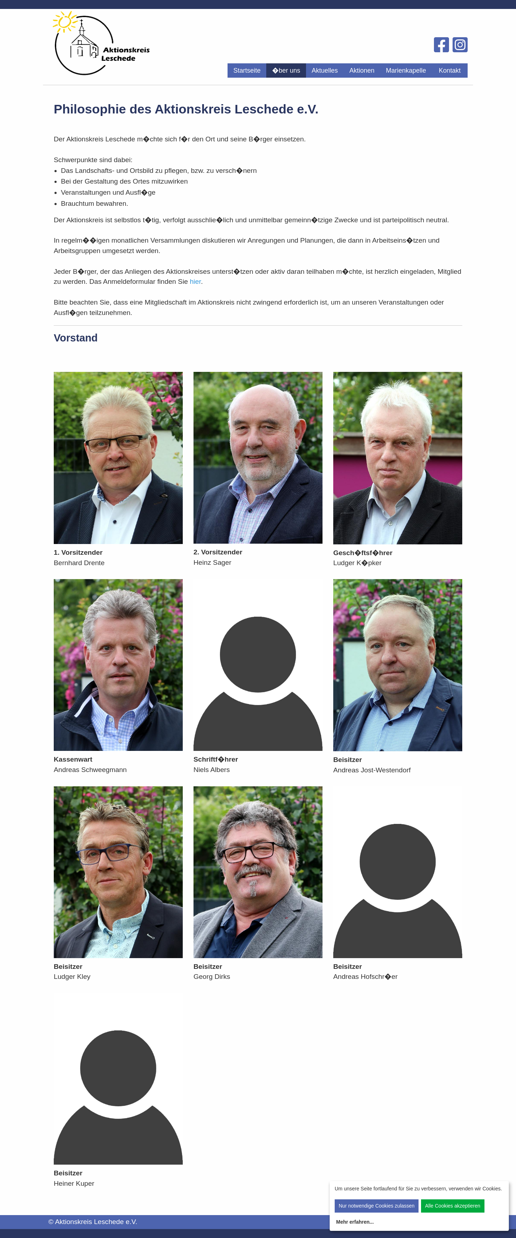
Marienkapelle (406, 70)
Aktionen (361, 70)
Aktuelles (325, 70)
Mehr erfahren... (355, 1222)
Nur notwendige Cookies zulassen (377, 1206)
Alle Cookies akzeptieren (452, 1206)
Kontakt (449, 70)
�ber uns (286, 70)
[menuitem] (247, 70)
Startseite (247, 70)
